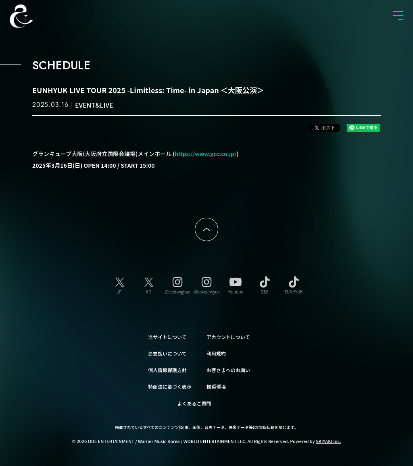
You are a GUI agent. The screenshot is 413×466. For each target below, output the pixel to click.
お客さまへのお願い (228, 368)
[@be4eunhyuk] (206, 284)
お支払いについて (167, 352)
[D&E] (264, 284)
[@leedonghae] (177, 284)
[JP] (119, 284)
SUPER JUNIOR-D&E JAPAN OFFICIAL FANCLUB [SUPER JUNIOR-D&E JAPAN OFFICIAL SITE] (34, 16)
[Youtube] (235, 284)
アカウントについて (228, 335)
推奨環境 (216, 385)
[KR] (148, 284)
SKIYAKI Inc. (328, 440)
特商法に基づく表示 (170, 385)
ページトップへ (206, 229)
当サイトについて (167, 335)
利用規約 (216, 352)
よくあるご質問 (194, 402)
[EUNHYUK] (293, 284)
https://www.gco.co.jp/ (205, 154)
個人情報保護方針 (167, 368)
